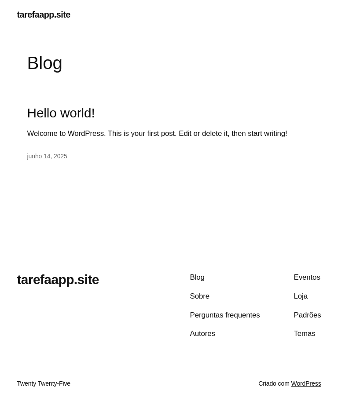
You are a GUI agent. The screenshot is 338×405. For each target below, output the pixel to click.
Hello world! (61, 113)
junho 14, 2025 (47, 156)
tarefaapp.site (43, 14)
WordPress (306, 383)
